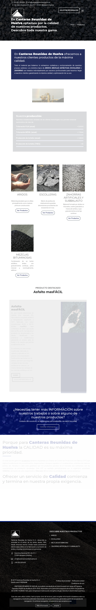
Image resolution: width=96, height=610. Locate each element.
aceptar (56, 605)
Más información (42, 605)
